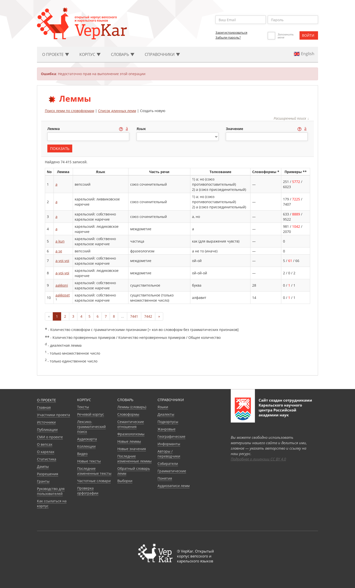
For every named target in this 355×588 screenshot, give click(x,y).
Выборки (124, 480)
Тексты (83, 407)
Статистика (46, 459)
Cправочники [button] (162, 54)
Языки (163, 407)
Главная (44, 407)
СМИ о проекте (50, 437)
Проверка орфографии (87, 490)
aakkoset (62, 295)
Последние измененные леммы (134, 458)
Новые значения (131, 448)
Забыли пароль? (228, 37)
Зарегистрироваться (231, 32)
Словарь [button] (122, 54)
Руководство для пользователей (51, 491)
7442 (148, 316)
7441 (134, 316)
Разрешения (47, 474)
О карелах (45, 451)
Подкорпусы (168, 421)
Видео (82, 453)
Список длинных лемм (117, 110)
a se (58, 251)
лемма (54, 128)
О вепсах (44, 444)
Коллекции (86, 446)
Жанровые (167, 429)
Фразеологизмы (130, 434)
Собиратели (168, 463)
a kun (60, 241)
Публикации (47, 429)
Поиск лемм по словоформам (69, 110)
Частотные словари (94, 480)
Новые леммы (129, 441)
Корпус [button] (90, 54)
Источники (46, 422)
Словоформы (128, 414)
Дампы (43, 466)
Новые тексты (89, 461)
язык (141, 128)
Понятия (165, 478)
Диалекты (166, 414)
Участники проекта (53, 414)
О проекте (46, 400)
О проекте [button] (55, 54)
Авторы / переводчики (169, 453)
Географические (171, 436)
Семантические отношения (130, 424)
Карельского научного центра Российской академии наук (280, 410)
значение (235, 128)
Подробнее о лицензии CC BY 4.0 (258, 459)
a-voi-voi (62, 260)
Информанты (169, 443)
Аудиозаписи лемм (174, 485)
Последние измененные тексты (94, 471)
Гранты (43, 481)
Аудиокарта (87, 439)
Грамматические (172, 471)
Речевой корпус (90, 414)
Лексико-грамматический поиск (91, 426)
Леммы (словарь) (131, 407)
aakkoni (61, 285)
